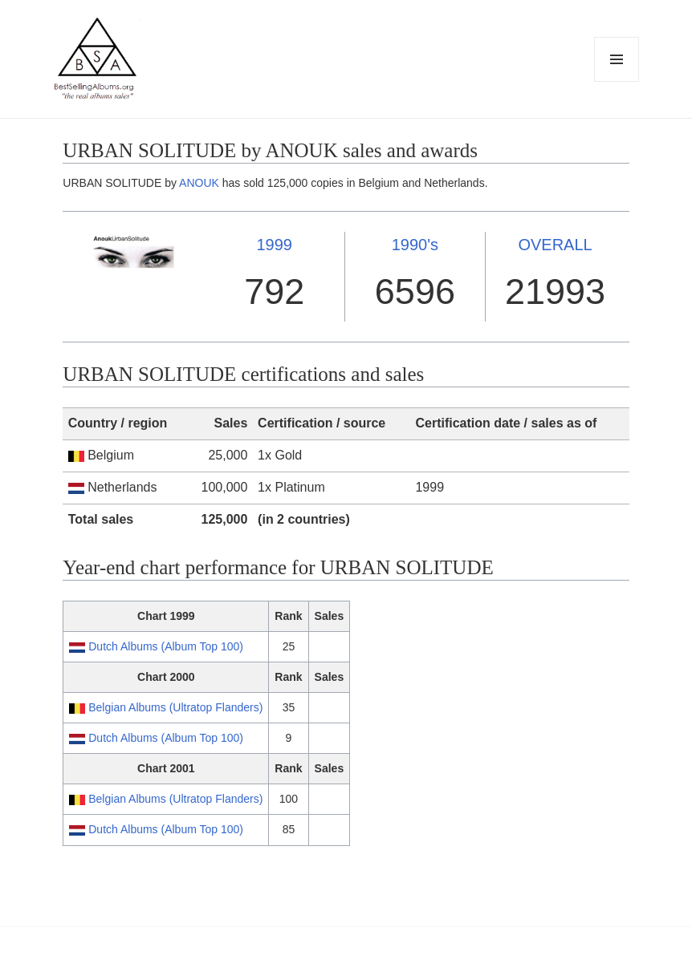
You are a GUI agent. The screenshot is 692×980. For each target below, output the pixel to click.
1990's (415, 244)
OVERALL (555, 244)
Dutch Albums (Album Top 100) (165, 646)
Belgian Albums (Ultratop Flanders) (175, 707)
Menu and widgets (617, 81)
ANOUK (199, 182)
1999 (274, 244)
